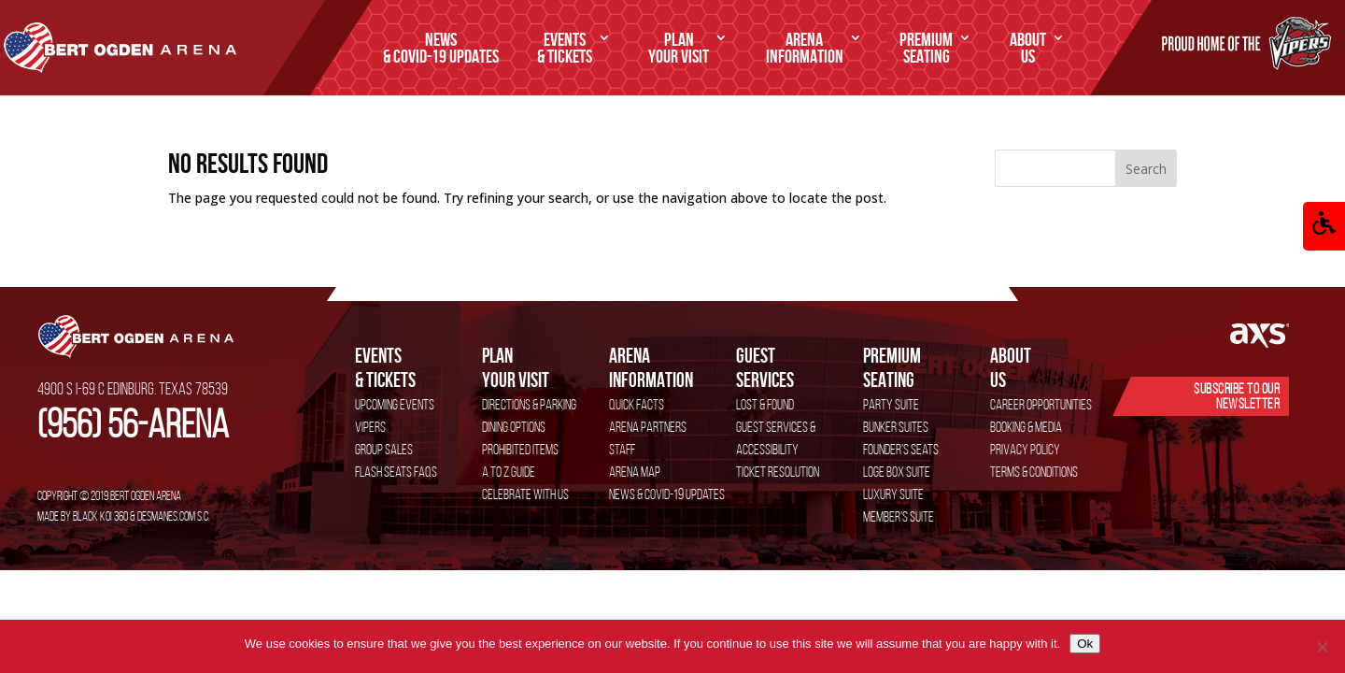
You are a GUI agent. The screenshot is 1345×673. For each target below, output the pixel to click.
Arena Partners (648, 427)
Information (804, 48)
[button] (1324, 226)
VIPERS (370, 427)
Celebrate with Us (525, 494)
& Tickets (564, 48)
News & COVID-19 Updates (667, 494)
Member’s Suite (898, 516)
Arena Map (634, 472)
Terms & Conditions (1034, 472)
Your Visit (678, 48)
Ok (1085, 644)
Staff (622, 449)
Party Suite (891, 404)
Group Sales (384, 449)
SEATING (926, 48)
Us (1028, 48)
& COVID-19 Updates (441, 48)
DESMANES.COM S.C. (173, 515)
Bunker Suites (895, 427)
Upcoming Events (394, 404)
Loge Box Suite (896, 472)
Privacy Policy (1025, 449)
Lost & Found (765, 404)
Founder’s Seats (901, 449)
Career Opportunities (1041, 404)
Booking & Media (1026, 427)
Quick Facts (636, 404)
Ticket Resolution (777, 472)
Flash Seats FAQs (396, 472)
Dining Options (513, 427)
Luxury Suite (893, 494)
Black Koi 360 (100, 515)
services (799, 367)
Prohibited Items (520, 449)
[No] (1321, 646)
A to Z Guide (508, 472)
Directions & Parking (529, 404)
